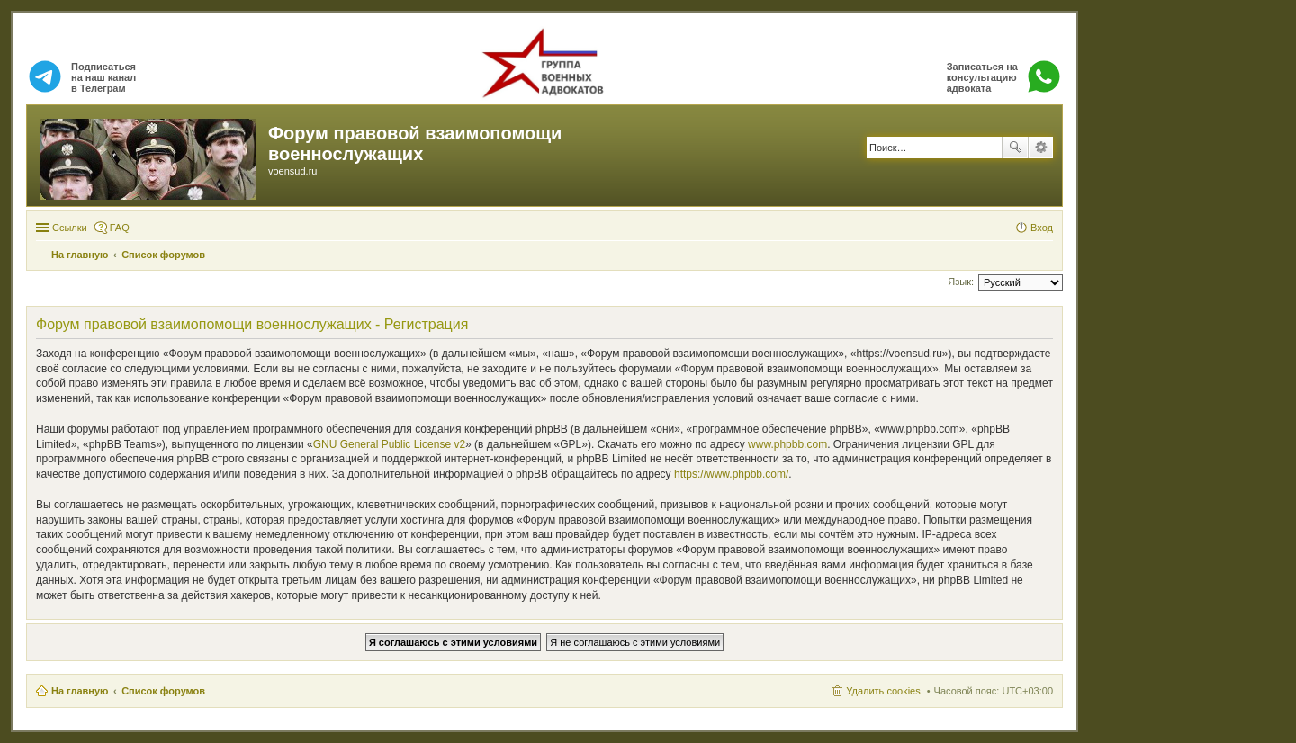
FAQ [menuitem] (120, 227)
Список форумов (163, 690)
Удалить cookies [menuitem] (883, 690)
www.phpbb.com (787, 444)
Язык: (961, 281)
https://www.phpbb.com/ (731, 474)
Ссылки (69, 227)
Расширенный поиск (1041, 147)
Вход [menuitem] (1041, 227)
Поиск (1015, 147)
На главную (79, 690)
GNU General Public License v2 (389, 444)
